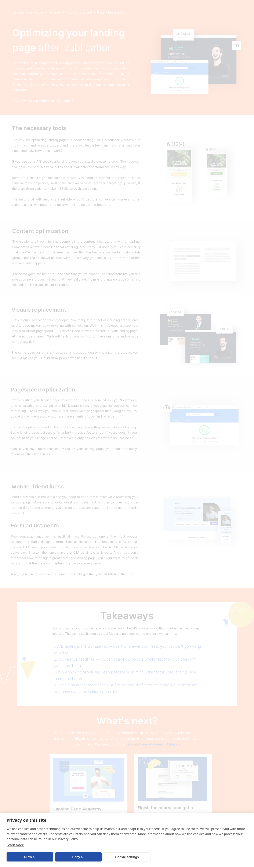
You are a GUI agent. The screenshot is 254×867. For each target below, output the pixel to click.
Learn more (15, 845)
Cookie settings (127, 857)
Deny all (78, 857)
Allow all (29, 857)
